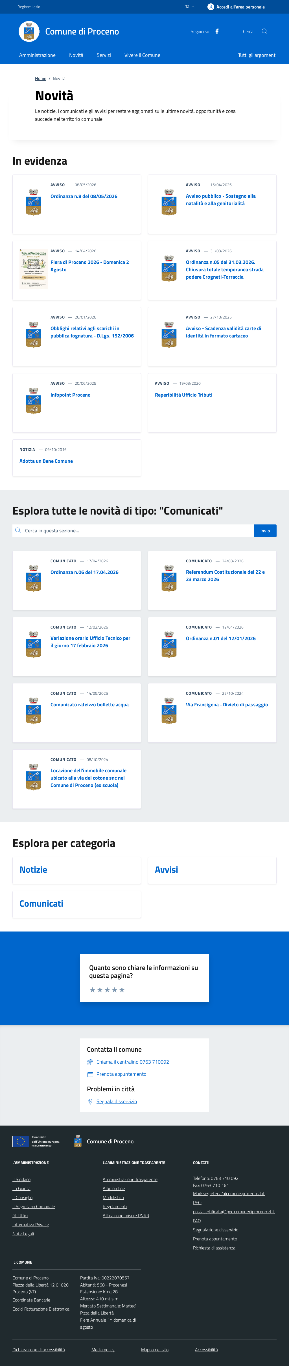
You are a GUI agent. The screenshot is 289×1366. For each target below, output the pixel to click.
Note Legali (23, 1233)
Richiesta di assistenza (214, 1247)
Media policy (103, 1349)
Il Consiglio (22, 1197)
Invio (265, 530)
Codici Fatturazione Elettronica (40, 1308)
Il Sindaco (21, 1179)
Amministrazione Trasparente (130, 1179)
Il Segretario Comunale (33, 1206)
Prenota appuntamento (215, 1238)
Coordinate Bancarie (31, 1299)
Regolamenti (115, 1206)
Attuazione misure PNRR (126, 1215)
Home (40, 78)
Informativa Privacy (30, 1224)
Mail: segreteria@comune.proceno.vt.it (229, 1193)
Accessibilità (206, 1349)
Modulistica (113, 1197)
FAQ (197, 1220)
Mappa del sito (154, 1349)
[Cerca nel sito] (265, 31)
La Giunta (21, 1188)
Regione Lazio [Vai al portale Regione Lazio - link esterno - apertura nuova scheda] (28, 7)
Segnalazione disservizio (215, 1229)
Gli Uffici (20, 1215)
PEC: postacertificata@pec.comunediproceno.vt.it (234, 1207)
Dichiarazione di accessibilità (38, 1349)
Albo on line (114, 1188)
